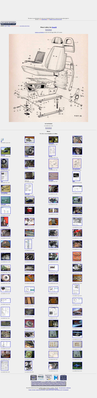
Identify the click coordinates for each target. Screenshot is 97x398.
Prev (46, 30)
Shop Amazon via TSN (59, 389)
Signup (8, 25)
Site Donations (65, 389)
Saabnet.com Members (39, 32)
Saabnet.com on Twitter (50, 389)
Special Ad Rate (44, 19)
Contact (30, 389)
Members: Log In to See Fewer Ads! (55, 19)
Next (50, 30)
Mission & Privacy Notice (53, 388)
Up (48, 30)
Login (5, 25)
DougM (54, 27)
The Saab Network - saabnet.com (65, 387)
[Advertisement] (48, 9)
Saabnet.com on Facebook (40, 389)
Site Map (33, 389)
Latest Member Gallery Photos (24, 25)
